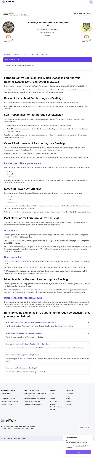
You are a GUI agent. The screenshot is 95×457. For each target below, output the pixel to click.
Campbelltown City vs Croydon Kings (34, 398)
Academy (69, 404)
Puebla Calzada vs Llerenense (33, 404)
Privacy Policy (54, 401)
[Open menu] (91, 2)
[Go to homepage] (8, 2)
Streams (68, 401)
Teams (68, 398)
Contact (52, 398)
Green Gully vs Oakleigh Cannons (34, 396)
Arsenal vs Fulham (6, 404)
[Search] (87, 2)
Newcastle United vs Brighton (9, 401)
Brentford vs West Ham (8, 398)
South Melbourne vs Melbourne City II (35, 393)
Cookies (52, 404)
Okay (78, 452)
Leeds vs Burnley (6, 393)
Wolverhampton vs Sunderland (10, 396)
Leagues (68, 396)
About (52, 393)
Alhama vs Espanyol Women (32, 401)
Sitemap (52, 409)
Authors (52, 396)
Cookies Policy (80, 446)
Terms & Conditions (56, 407)
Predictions (69, 393)
